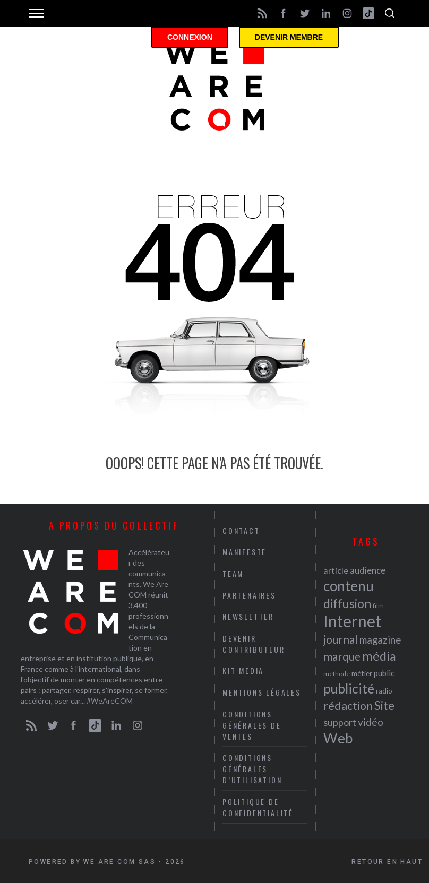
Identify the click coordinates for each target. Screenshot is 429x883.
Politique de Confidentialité (258, 807)
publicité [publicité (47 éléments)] (348, 688)
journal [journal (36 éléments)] (340, 639)
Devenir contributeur (253, 644)
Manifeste (244, 551)
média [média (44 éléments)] (379, 655)
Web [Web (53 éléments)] (338, 738)
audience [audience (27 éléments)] (367, 570)
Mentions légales (261, 692)
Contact (241, 530)
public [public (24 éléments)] (384, 673)
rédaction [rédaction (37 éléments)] (348, 706)
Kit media (243, 670)
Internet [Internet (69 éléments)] (352, 620)
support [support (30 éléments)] (339, 722)
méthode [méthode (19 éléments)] (336, 674)
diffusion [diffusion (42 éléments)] (347, 603)
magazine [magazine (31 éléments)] (380, 640)
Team (233, 573)
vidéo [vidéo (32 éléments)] (370, 722)
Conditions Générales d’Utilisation (252, 768)
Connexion (189, 37)
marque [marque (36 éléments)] (342, 656)
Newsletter (248, 616)
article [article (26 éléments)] (335, 570)
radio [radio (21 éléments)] (384, 691)
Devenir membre (289, 37)
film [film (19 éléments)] (378, 606)
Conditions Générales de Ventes (251, 725)
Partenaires (249, 595)
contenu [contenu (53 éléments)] (348, 585)
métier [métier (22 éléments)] (361, 673)
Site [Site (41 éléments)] (384, 705)
